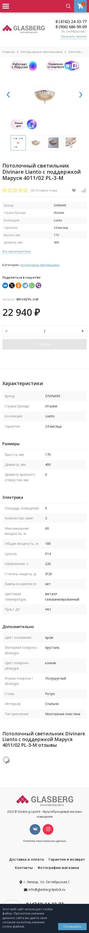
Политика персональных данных (44, 841)
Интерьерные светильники (41, 51)
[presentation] (8, 95)
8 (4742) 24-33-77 (71, 21)
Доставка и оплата (26, 859)
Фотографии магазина (58, 867)
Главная (8, 51)
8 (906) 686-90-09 (71, 26)
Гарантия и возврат (67, 859)
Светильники (78, 51)
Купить (44, 344)
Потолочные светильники (39, 265)
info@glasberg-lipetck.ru (46, 889)
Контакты (24, 867)
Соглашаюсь (72, 926)
